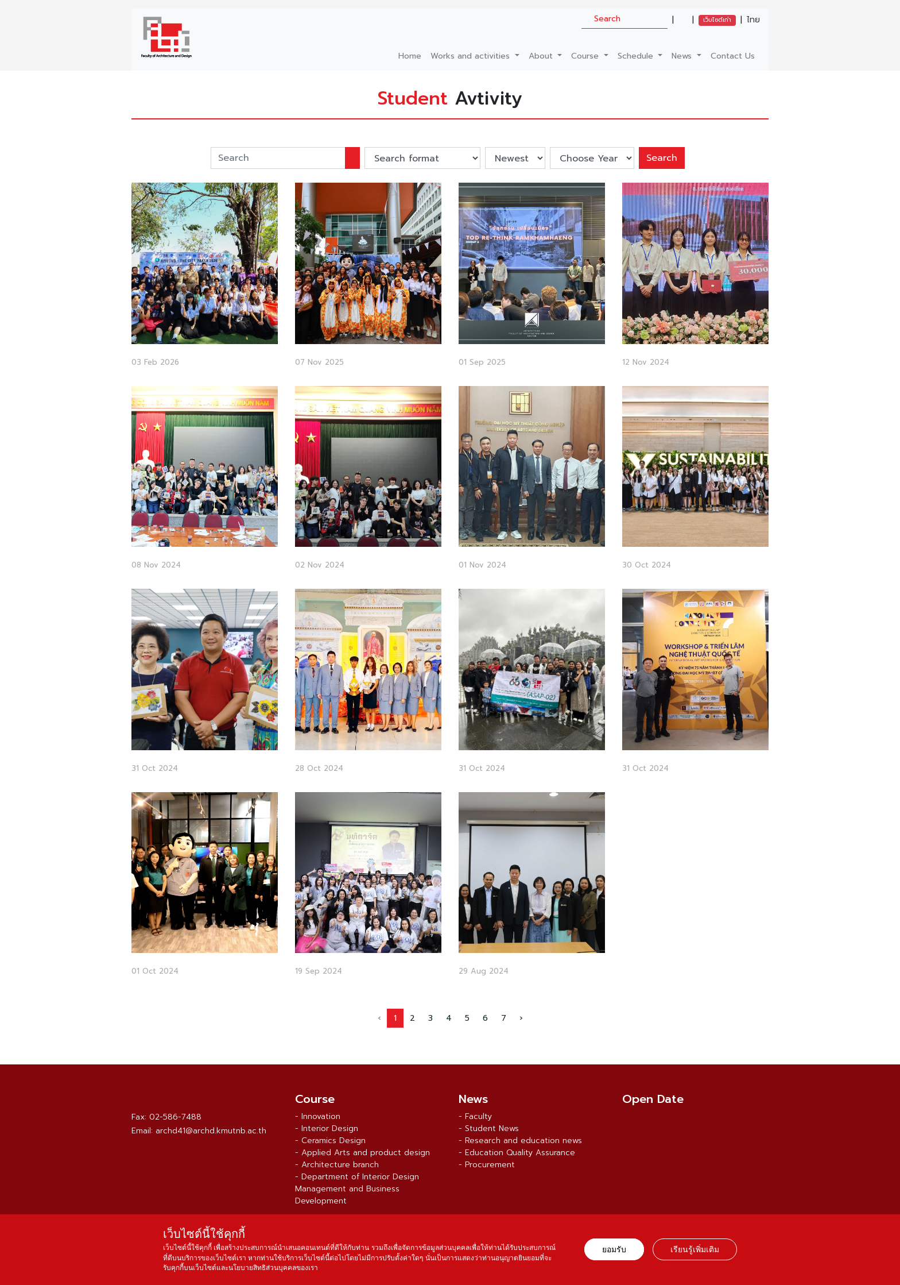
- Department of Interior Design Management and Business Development (357, 1189)
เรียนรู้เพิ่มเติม (694, 1249)
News (683, 56)
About (542, 56)
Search (661, 158)
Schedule (637, 56)
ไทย (753, 20)
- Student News (489, 1128)
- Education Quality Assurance (517, 1153)
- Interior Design (326, 1128)
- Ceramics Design (330, 1140)
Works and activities (471, 56)
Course (586, 56)
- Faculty (475, 1116)
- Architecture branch (337, 1165)
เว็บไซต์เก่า (717, 20)
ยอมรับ (614, 1249)
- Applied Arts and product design (362, 1153)
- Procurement (487, 1165)
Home (409, 56)
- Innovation (317, 1116)
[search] (624, 19)
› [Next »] (520, 1018)
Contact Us (733, 56)
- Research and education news (520, 1140)
